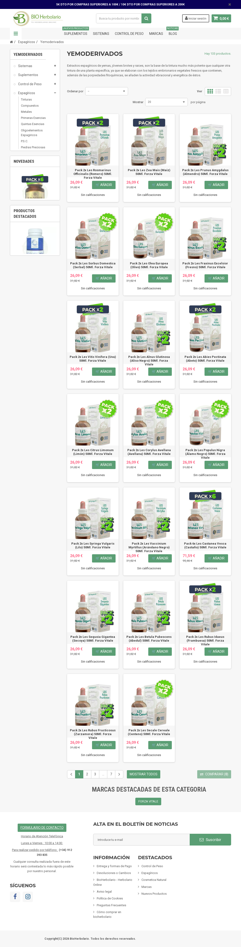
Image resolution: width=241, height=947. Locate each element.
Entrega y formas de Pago (114, 866)
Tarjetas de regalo (31, 246)
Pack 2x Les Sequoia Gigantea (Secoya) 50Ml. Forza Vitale (92, 638)
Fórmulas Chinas (30, 228)
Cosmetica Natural (31, 165)
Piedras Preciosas (33, 149)
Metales (26, 113)
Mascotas (25, 210)
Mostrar (138, 102)
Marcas (156, 34)
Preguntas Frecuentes (111, 905)
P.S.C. (24, 143)
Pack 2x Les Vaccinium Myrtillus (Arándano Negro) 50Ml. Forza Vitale (149, 547)
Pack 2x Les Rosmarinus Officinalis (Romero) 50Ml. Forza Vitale (92, 173)
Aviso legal (104, 891)
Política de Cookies (110, 898)
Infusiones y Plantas (32, 183)
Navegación (16, 34)
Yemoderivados (31, 155)
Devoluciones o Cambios (114, 873)
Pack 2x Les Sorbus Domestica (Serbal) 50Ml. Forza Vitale (93, 265)
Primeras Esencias (33, 119)
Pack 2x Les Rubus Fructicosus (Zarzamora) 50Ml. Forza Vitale (93, 734)
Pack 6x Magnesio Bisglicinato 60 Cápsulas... (34, 329)
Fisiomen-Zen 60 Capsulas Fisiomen (35, 420)
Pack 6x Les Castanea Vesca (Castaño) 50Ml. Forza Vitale (205, 545)
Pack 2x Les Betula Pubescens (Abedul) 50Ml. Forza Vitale (149, 638)
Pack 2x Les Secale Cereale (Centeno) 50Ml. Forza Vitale (149, 732)
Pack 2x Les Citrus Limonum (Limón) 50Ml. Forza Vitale (93, 452)
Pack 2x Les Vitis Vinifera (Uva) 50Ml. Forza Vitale (93, 358)
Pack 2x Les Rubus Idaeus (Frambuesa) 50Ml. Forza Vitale (205, 640)
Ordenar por (75, 91)
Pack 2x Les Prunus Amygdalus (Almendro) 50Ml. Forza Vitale (205, 172)
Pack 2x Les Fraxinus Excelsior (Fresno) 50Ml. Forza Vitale (205, 265)
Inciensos (24, 201)
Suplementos (75, 32)
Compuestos (30, 107)
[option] (35, 306)
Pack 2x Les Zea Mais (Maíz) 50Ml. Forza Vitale (149, 172)
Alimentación (27, 192)
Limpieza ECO (28, 219)
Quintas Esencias (32, 126)
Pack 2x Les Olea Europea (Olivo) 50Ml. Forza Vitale (149, 265)
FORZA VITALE (148, 801)
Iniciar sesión (195, 18)
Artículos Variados (31, 237)
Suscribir (210, 839)
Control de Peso (129, 34)
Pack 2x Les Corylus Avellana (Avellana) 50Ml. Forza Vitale (149, 452)
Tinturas (26, 101)
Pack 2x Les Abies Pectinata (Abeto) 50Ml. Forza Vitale (205, 358)
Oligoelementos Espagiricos (32, 134)
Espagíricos (26, 95)
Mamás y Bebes (29, 174)
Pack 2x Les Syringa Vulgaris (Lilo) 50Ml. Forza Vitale (92, 545)
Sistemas (101, 34)
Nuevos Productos (154, 893)
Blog (173, 32)
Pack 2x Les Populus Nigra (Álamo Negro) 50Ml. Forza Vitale (205, 453)
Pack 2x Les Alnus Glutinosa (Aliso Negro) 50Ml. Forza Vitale (149, 360)
